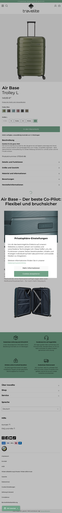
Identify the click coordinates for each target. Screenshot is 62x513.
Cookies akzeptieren (31, 274)
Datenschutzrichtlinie (17, 263)
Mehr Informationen (31, 268)
